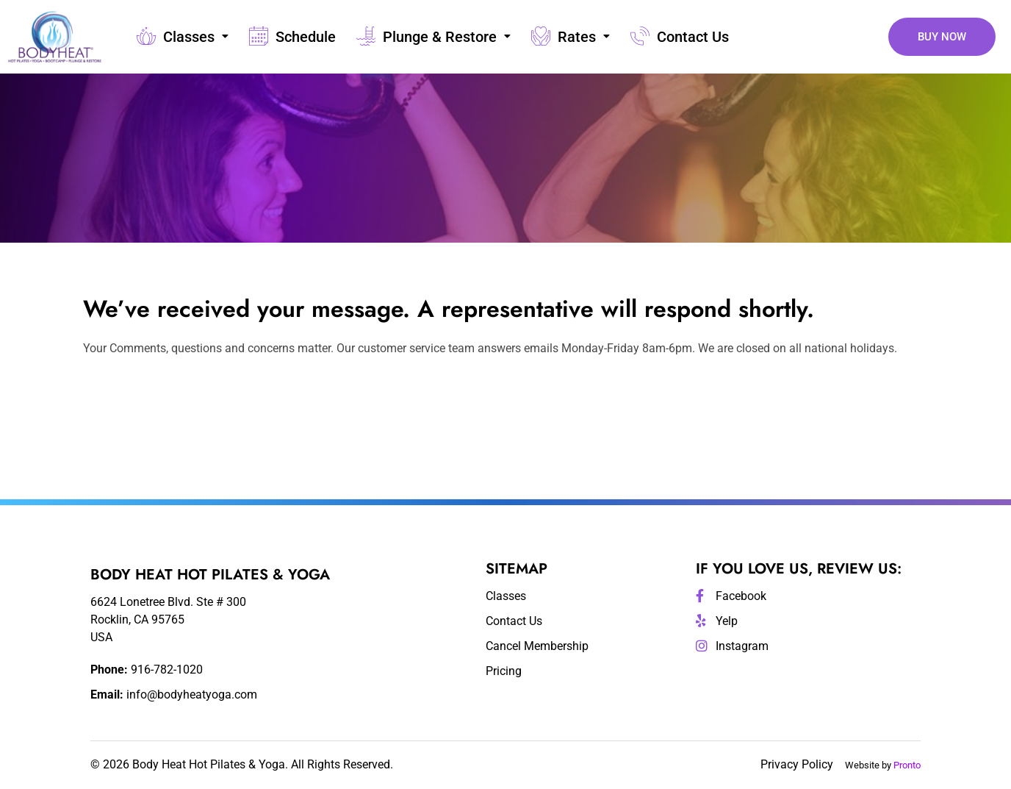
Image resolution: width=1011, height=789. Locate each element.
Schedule (292, 37)
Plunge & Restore (433, 36)
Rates (570, 36)
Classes (182, 36)
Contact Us (679, 37)
